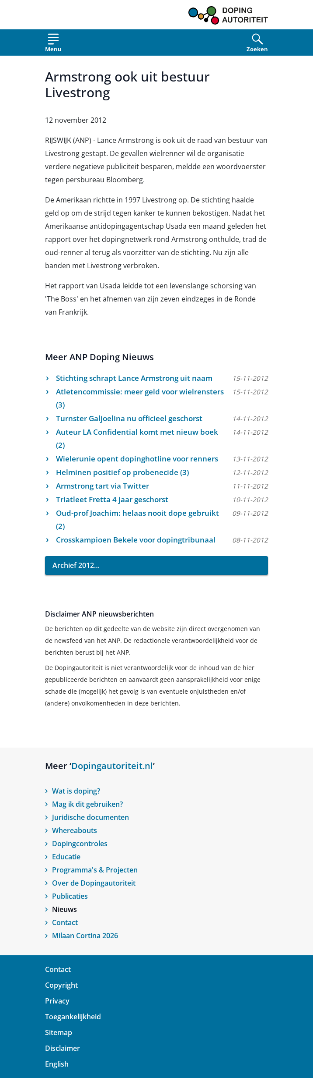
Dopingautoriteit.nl (112, 766)
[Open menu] (53, 44)
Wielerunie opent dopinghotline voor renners (137, 459)
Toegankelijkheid (73, 1016)
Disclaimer (62, 1048)
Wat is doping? (76, 791)
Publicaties (70, 896)
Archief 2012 (73, 565)
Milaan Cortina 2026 (85, 935)
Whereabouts (74, 830)
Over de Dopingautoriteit (94, 883)
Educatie (66, 857)
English (57, 1064)
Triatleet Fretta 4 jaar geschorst (112, 499)
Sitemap (58, 1032)
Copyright (61, 985)
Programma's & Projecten (95, 870)
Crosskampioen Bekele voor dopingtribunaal (136, 540)
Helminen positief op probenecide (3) (122, 472)
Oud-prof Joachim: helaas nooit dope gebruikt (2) (137, 519)
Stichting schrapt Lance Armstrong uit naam (134, 378)
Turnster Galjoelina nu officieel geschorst (129, 418)
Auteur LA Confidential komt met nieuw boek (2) (137, 438)
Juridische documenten (90, 817)
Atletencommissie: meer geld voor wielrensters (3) (140, 398)
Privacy (57, 1001)
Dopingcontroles (80, 843)
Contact (65, 922)
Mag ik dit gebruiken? (87, 804)
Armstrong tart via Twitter (102, 486)
